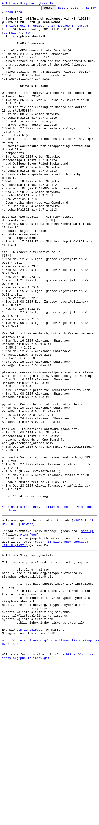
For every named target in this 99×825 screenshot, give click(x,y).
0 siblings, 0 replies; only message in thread (47, 30)
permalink (12, 38)
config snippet (29, 752)
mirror (7, 14)
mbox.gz (87, 635)
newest (27, 626)
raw (28, 38)
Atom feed (26, 14)
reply (35, 607)
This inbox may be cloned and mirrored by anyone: (46, 671)
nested (62, 607)
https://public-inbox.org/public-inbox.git (48, 783)
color (82, 9)
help (69, 9)
